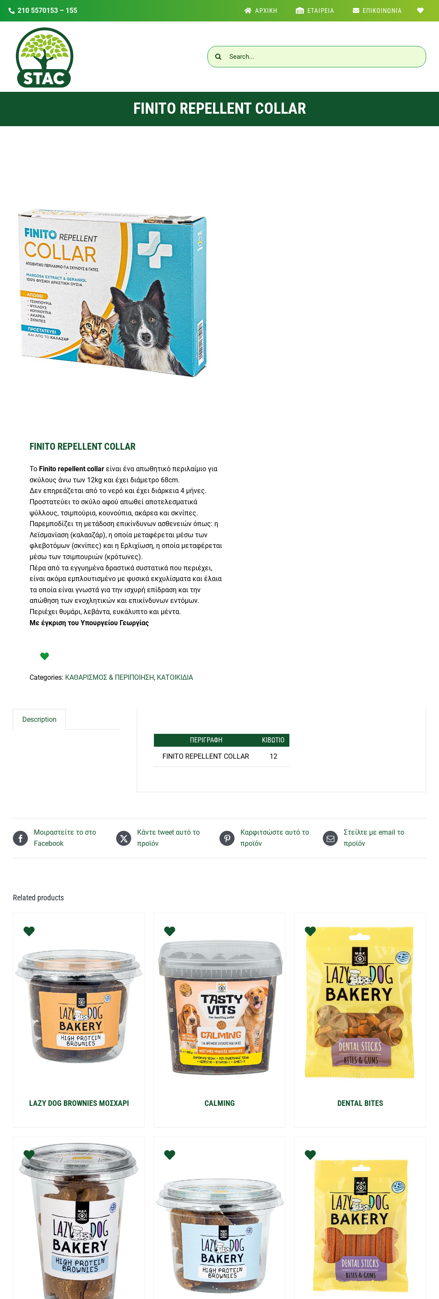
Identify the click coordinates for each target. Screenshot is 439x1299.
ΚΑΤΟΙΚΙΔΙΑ (175, 677)
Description (39, 719)
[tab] (39, 719)
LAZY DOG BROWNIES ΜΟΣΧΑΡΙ (79, 1103)
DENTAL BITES (360, 1103)
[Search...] (316, 56)
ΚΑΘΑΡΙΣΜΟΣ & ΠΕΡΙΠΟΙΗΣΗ (109, 677)
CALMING (219, 1103)
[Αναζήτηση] (218, 56)
